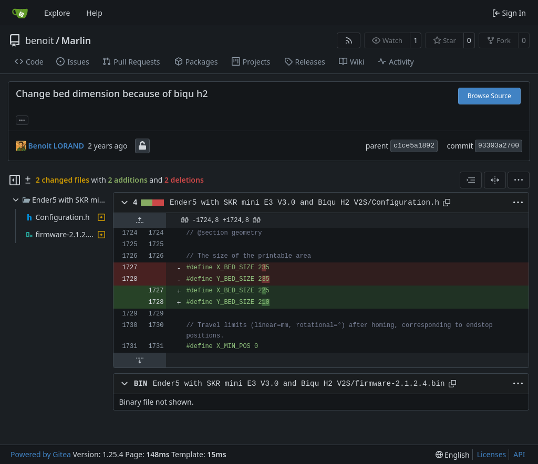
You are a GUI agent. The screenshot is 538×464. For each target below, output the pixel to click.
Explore (57, 13)
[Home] (20, 13)
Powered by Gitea (41, 454)
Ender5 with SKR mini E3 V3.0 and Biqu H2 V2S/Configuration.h (304, 202)
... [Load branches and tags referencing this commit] (22, 119)
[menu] (519, 180)
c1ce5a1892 (414, 146)
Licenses (491, 454)
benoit (39, 40)
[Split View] (495, 180)
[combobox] (471, 180)
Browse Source (489, 95)
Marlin (76, 40)
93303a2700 (498, 146)
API (519, 454)
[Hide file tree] (14, 180)
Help (94, 13)
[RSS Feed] (349, 40)
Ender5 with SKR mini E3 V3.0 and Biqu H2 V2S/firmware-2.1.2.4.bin (299, 383)
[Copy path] (446, 202)
